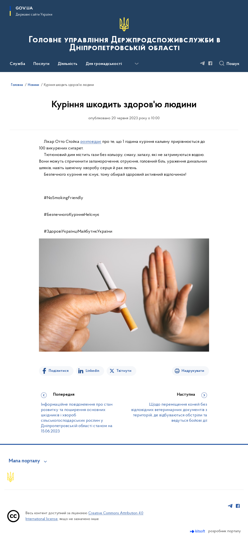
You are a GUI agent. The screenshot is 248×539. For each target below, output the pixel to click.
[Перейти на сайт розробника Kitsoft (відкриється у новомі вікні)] (198, 531)
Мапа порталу (24, 461)
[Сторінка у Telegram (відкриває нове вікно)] (202, 63)
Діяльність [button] (67, 64)
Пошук (233, 64)
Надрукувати (193, 371)
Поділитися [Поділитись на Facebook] (59, 371)
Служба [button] (17, 64)
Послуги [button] (41, 64)
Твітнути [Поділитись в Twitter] (123, 371)
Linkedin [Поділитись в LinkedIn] (92, 371)
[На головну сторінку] (124, 35)
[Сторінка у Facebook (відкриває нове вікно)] (210, 63)
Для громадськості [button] (104, 64)
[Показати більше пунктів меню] (136, 63)
